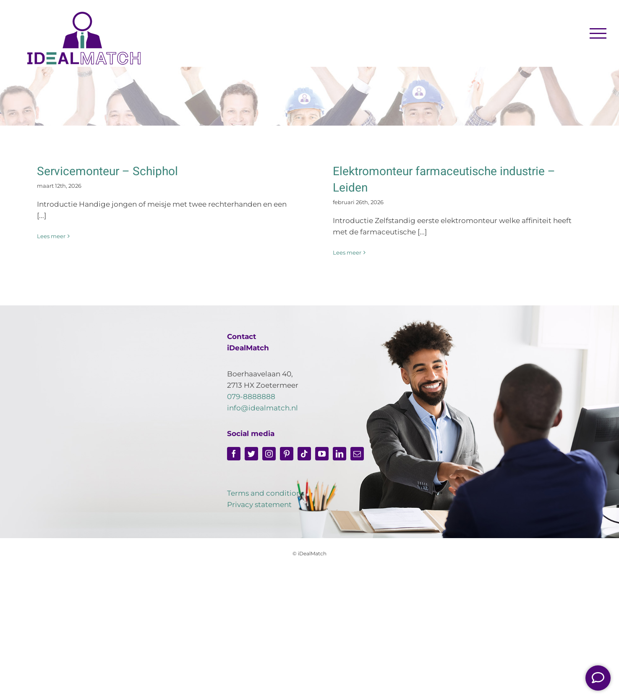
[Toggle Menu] (598, 33)
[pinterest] (286, 453)
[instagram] (269, 453)
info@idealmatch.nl (262, 408)
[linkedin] (339, 453)
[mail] (357, 453)
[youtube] (322, 453)
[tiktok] (304, 453)
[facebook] (233, 453)
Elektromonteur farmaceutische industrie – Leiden (444, 180)
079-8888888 (251, 396)
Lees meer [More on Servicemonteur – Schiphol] (51, 236)
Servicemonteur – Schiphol (107, 171)
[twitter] (251, 453)
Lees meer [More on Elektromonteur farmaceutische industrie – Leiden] (347, 252)
